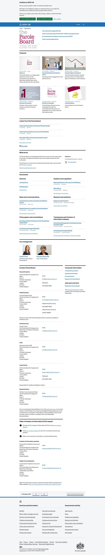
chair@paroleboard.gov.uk (49, 350)
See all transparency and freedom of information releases (67, 235)
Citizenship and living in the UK (28, 523)
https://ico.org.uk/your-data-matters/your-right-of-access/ (44, 484)
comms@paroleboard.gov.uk (50, 300)
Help (20, 542)
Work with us (57, 188)
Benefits (21, 511)
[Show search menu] (83, 24)
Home (20, 28)
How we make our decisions (73, 73)
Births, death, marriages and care (28, 514)
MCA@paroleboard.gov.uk (49, 396)
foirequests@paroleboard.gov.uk (51, 448)
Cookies (31, 542)
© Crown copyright (80, 550)
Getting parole (23, 186)
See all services (23, 190)
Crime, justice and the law (26, 526)
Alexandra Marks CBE (42, 256)
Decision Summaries (25, 103)
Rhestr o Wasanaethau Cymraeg (28, 544)
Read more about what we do (27, 168)
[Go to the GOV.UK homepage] (25, 24)
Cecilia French (23, 256)
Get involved (68, 532)
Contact (51, 542)
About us (22, 73)
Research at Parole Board (61, 201)
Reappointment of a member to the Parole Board (33, 208)
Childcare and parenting (26, 520)
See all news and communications (27, 213)
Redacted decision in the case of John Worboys (67, 182)
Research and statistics (71, 520)
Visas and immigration (48, 529)
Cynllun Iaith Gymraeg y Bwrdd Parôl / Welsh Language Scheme (60, 33)
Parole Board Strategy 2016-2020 (29, 228)
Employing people (47, 514)
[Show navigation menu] (77, 24)
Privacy (26, 542)
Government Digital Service (46, 544)
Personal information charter (75, 290)
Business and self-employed (27, 517)
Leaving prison (23, 182)
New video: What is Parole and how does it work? (33, 137)
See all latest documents (25, 142)
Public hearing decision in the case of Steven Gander (34, 126)
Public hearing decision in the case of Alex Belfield (34, 131)
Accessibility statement (41, 542)
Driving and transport (25, 532)
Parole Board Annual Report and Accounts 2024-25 (57, 36)
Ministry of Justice (27, 165)
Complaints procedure (71, 271)
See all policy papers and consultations (28, 233)
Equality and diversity (71, 273)
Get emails (23, 146)
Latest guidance (69, 103)
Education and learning (48, 511)
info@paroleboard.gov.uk (49, 279)
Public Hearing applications (50, 39)
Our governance (69, 276)
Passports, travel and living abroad (52, 526)
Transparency (69, 526)
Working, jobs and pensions (49, 532)
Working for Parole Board (72, 286)
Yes (37, 494)
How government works (71, 529)
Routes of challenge (48, 103)
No (45, 494)
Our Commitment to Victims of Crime (51, 73)
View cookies (57, 19)
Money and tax (46, 523)
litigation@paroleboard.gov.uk (50, 372)
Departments (68, 511)
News (66, 514)
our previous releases (33, 431)
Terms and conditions (61, 542)
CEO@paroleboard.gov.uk (49, 331)
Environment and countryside (50, 517)
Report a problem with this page (75, 494)
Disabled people (24, 529)
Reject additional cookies (45, 19)
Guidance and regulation (72, 517)
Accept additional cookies (27, 19)
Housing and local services (49, 520)
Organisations (27, 28)
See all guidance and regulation (61, 193)
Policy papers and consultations (74, 523)
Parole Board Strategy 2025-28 (51, 31)
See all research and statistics (61, 205)
